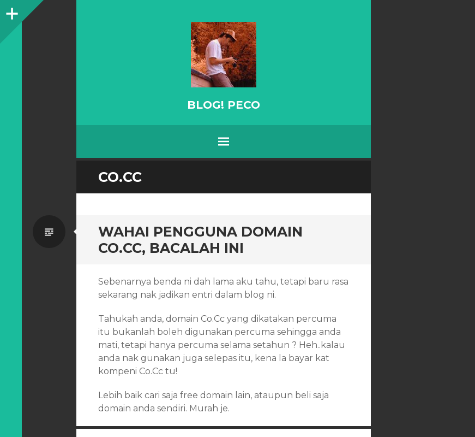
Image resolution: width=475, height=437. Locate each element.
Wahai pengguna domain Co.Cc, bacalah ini (200, 239)
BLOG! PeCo (223, 104)
